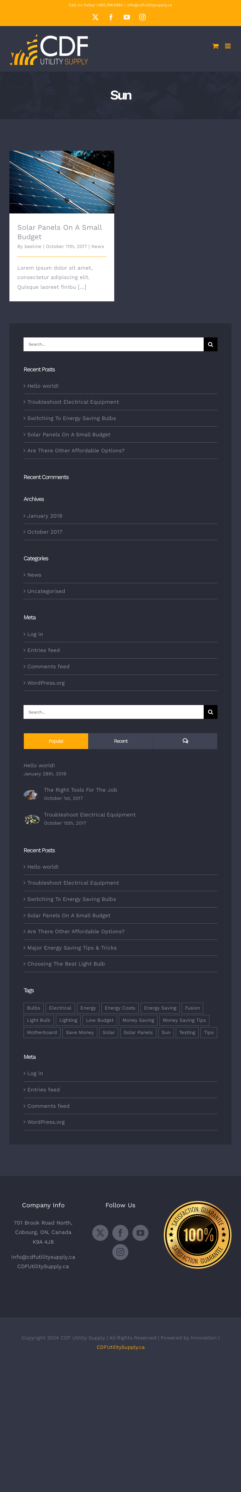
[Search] (210, 344)
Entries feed (43, 650)
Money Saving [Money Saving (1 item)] (138, 1020)
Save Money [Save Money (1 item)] (80, 1032)
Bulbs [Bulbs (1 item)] (33, 1008)
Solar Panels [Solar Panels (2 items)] (138, 1032)
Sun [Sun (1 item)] (166, 1032)
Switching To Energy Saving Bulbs (71, 418)
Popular (56, 741)
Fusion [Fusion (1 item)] (192, 1008)
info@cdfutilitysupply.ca (149, 5)
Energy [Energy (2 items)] (88, 1008)
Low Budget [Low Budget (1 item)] (100, 1020)
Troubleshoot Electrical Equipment (73, 402)
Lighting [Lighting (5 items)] (68, 1020)
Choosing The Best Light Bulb (66, 964)
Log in (35, 634)
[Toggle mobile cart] (215, 46)
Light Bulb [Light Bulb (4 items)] (39, 1020)
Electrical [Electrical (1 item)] (60, 1008)
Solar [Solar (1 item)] (109, 1032)
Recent (120, 741)
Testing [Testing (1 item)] (187, 1032)
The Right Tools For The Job (80, 790)
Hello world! (43, 386)
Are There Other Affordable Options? (76, 450)
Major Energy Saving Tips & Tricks (72, 948)
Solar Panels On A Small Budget (68, 434)
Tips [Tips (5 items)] (209, 1032)
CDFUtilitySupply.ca (43, 1266)
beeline (32, 246)
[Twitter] (100, 1233)
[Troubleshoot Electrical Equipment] (32, 819)
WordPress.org (46, 683)
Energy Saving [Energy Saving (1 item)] (160, 1008)
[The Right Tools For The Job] (32, 795)
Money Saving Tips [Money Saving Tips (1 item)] (184, 1020)
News (97, 246)
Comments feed (48, 666)
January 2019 (44, 516)
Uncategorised (46, 591)
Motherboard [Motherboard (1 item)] (42, 1032)
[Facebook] (120, 1233)
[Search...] (114, 344)
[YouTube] (140, 1233)
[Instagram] (120, 1252)
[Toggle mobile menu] (228, 46)
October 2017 (44, 532)
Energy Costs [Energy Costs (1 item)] (120, 1008)
